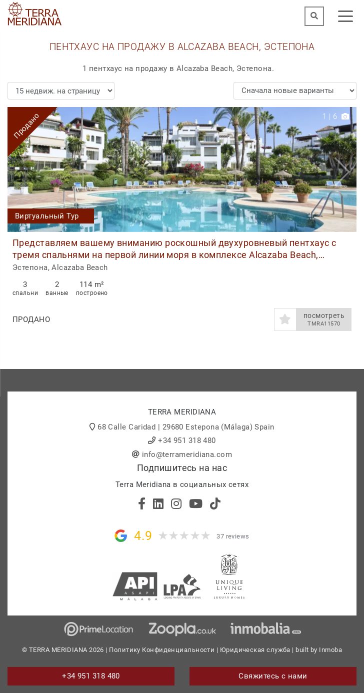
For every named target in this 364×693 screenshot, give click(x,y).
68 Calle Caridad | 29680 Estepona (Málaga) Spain (186, 427)
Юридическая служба (255, 650)
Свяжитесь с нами (272, 676)
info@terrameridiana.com (187, 454)
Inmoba (330, 650)
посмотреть (324, 320)
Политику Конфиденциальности (161, 650)
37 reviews (233, 536)
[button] (345, 169)
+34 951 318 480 (187, 440)
